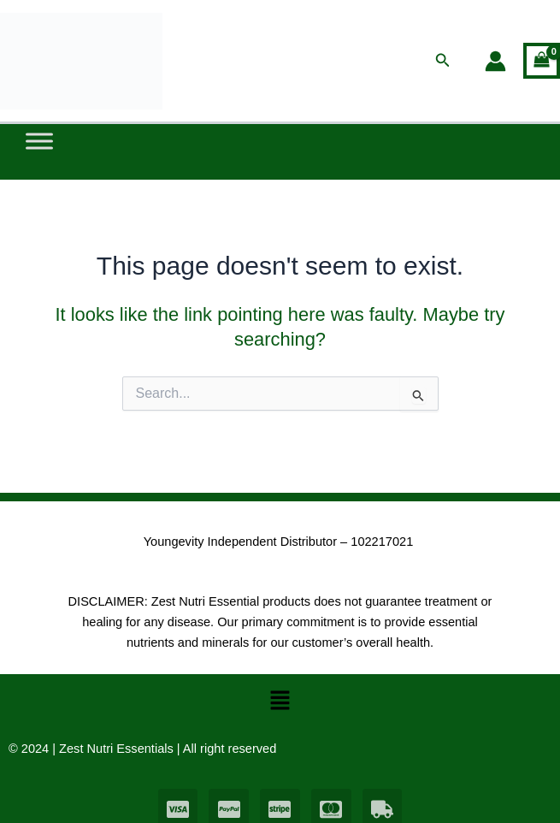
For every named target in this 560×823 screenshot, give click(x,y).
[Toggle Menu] (39, 141)
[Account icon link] (495, 61)
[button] (443, 61)
